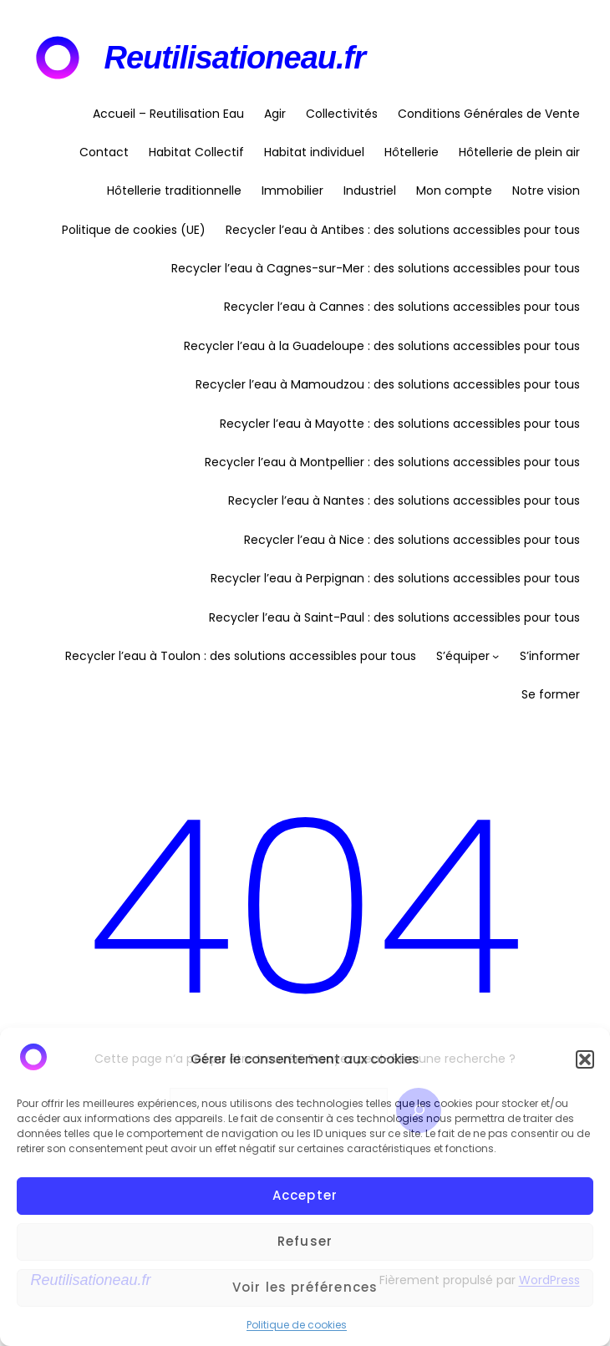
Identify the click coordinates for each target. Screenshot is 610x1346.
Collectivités (342, 113)
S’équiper (463, 656)
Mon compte (454, 190)
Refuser (305, 1241)
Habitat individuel (314, 152)
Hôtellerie (411, 152)
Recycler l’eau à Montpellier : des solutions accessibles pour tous (392, 462)
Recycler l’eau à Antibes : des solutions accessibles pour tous (403, 229)
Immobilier (292, 190)
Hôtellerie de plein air (519, 152)
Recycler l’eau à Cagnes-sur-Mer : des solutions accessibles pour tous (375, 268)
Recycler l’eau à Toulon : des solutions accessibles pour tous (240, 656)
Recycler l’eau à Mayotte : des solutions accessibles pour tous (400, 423)
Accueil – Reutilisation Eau (168, 113)
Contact (104, 152)
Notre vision (546, 190)
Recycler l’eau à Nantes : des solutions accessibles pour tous (404, 500)
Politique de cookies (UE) (134, 229)
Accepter (305, 1195)
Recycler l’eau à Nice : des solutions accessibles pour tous (412, 539)
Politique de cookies (297, 1325)
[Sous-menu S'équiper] (495, 656)
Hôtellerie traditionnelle (174, 190)
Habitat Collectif (196, 152)
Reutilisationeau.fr (235, 57)
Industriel (369, 190)
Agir (275, 113)
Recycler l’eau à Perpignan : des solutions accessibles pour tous (395, 578)
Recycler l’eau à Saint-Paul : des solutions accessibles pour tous (394, 617)
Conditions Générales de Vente (489, 113)
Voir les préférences (305, 1287)
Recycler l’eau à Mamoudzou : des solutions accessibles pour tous (388, 384)
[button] (585, 1059)
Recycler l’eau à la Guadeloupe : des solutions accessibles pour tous (382, 346)
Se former (550, 694)
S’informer (550, 656)
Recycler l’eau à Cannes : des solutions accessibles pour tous (402, 306)
